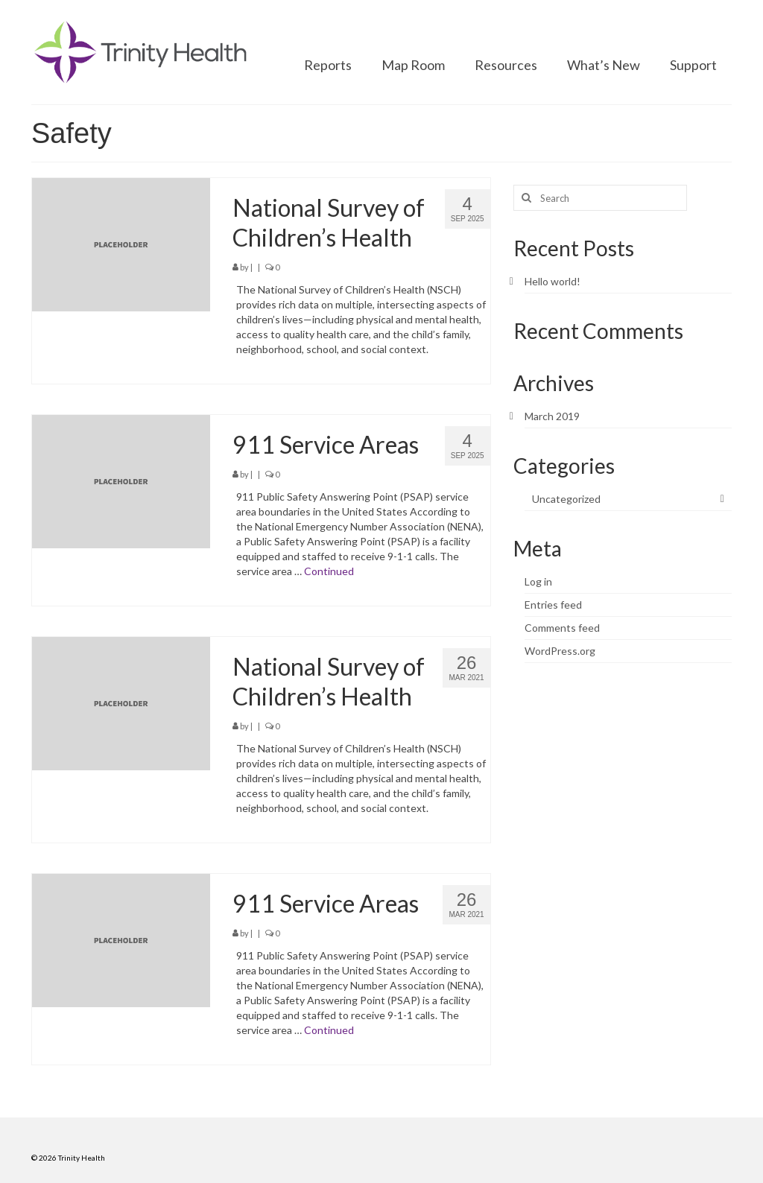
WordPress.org (560, 650)
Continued (329, 571)
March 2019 (552, 416)
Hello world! (552, 281)
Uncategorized (566, 498)
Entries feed (553, 604)
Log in (538, 581)
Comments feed (562, 627)
